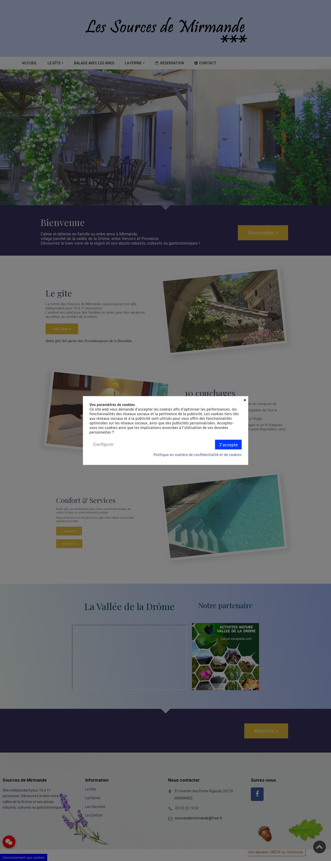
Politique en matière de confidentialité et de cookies (197, 454)
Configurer (103, 444)
